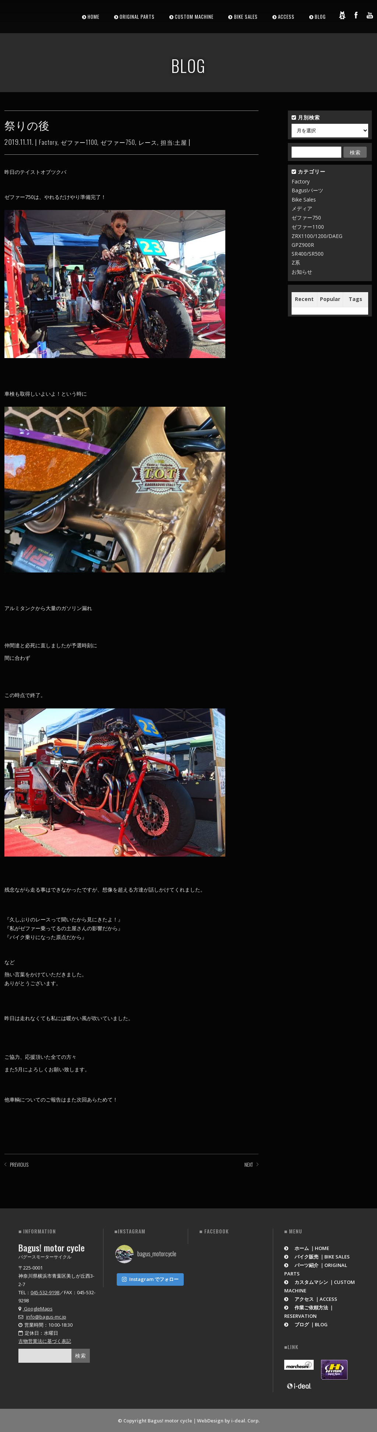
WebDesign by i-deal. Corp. (228, 1420)
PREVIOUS (19, 1164)
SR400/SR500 (308, 253)
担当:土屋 (174, 142)
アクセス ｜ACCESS (311, 1298)
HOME (93, 16)
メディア (302, 208)
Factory (48, 142)
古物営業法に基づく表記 (44, 1340)
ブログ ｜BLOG (306, 1323)
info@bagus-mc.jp (46, 1316)
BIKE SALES (246, 16)
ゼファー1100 (79, 142)
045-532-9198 (45, 1291)
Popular (330, 298)
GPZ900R (303, 244)
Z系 (296, 262)
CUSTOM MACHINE (194, 16)
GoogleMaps (35, 1308)
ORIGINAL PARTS (137, 16)
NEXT (248, 1164)
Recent (304, 298)
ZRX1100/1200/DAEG (317, 235)
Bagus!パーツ (307, 190)
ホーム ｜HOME (307, 1247)
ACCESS (286, 16)
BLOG (320, 16)
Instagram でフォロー (150, 1277)
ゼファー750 (118, 142)
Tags (355, 298)
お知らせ (302, 271)
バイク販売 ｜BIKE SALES (317, 1256)
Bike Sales (304, 199)
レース (147, 142)
